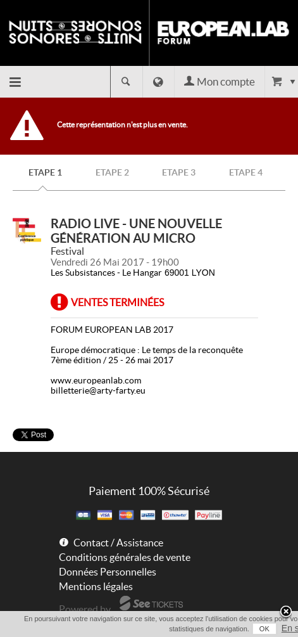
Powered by (85, 609)
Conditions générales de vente (124, 557)
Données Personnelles (107, 571)
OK (264, 629)
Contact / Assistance (118, 542)
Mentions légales (96, 586)
